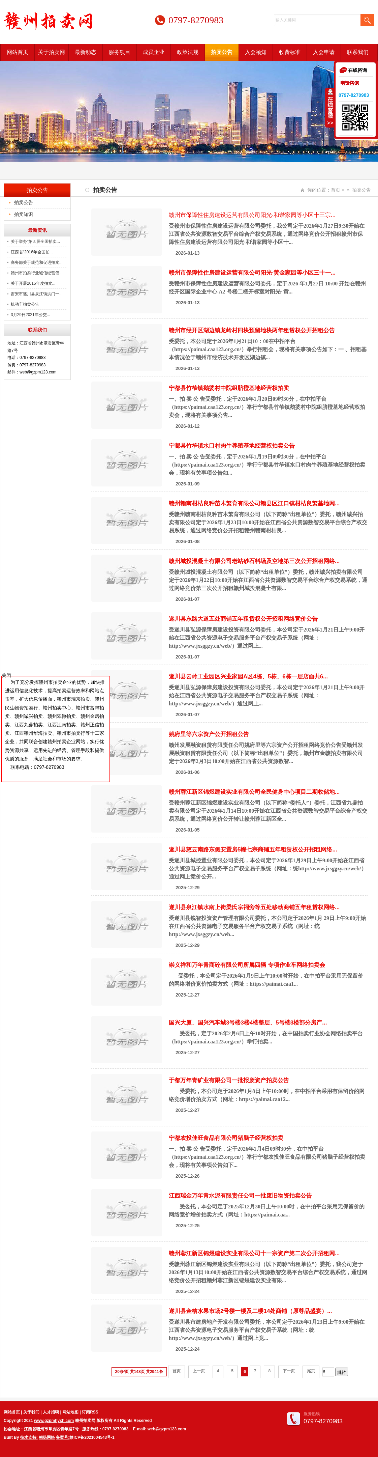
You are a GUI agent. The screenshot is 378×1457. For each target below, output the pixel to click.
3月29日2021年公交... (30, 314)
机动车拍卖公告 (25, 304)
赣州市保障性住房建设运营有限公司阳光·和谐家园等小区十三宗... (252, 215)
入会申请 (324, 52)
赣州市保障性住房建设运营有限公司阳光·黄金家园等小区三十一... (252, 273)
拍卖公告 (221, 52)
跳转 (341, 1372)
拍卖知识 (23, 214)
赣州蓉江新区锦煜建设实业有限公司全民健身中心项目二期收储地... (254, 792)
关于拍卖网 (51, 52)
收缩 (330, 108)
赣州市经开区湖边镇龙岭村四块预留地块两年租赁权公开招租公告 (252, 330)
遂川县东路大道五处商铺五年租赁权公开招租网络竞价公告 (243, 619)
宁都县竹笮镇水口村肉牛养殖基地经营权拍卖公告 (232, 446)
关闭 (6, 675)
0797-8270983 (354, 95)
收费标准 (290, 52)
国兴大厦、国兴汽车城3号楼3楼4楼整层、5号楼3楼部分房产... (248, 1022)
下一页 (289, 1371)
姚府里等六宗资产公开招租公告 (209, 734)
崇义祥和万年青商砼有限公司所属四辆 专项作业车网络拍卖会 (247, 965)
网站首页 (17, 52)
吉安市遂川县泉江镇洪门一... (37, 293)
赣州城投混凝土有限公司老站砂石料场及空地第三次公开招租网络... (254, 561)
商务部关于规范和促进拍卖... (37, 262)
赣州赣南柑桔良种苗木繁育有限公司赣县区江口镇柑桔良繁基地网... (254, 503)
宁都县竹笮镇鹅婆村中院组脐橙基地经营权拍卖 (229, 388)
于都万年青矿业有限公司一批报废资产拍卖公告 (229, 1080)
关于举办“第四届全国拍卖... (35, 241)
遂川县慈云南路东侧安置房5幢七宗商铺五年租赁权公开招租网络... (253, 849)
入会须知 (255, 52)
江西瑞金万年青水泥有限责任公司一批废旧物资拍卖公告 (240, 1196)
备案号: (62, 1437)
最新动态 (85, 52)
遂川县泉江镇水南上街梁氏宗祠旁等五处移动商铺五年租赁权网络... (254, 907)
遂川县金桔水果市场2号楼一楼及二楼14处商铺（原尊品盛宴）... (250, 1311)
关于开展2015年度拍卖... (33, 283)
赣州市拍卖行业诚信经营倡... (37, 273)
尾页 (311, 1371)
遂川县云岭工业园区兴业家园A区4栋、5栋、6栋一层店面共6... (248, 676)
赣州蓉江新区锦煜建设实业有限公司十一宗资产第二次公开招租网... (254, 1253)
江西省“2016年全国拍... (32, 252)
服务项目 (119, 52)
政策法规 (187, 52)
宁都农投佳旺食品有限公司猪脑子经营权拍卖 (226, 1138)
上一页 (199, 1371)
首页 (335, 190)
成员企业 (153, 52)
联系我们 (358, 52)
